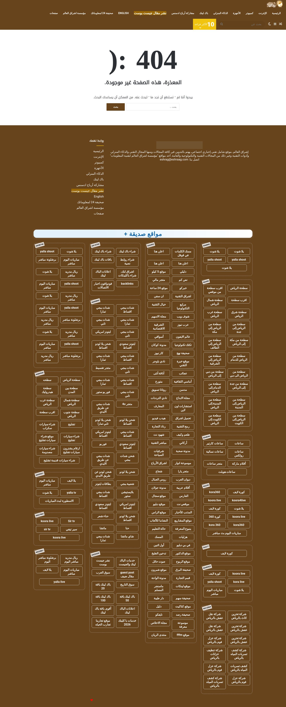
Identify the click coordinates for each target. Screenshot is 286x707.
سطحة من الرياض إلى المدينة (239, 403)
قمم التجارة (183, 578)
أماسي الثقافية (183, 381)
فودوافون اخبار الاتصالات (103, 285)
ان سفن (159, 296)
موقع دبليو (158, 504)
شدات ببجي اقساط (127, 309)
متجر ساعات (214, 463)
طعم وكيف (183, 434)
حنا (127, 528)
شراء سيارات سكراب (47, 426)
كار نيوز (158, 353)
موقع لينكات (183, 586)
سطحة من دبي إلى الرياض (215, 373)
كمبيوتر (249, 13)
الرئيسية (276, 13)
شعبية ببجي (127, 484)
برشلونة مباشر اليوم (47, 559)
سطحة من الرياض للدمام (239, 357)
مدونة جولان (158, 487)
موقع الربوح (183, 561)
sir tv (47, 529)
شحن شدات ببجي (127, 458)
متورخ (159, 381)
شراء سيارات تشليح (71, 438)
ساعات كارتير (214, 443)
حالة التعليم (159, 528)
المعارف (159, 406)
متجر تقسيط (103, 368)
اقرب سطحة (239, 300)
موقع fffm (183, 635)
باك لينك (203, 13)
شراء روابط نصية (127, 261)
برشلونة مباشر (47, 259)
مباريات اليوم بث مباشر (226, 533)
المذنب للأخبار (183, 512)
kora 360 (214, 525)
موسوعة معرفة (183, 624)
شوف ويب (183, 316)
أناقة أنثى (158, 373)
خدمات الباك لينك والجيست (127, 562)
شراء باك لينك (127, 251)
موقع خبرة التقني (183, 363)
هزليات (183, 537)
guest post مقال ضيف (127, 574)
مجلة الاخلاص (159, 623)
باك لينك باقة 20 (103, 586)
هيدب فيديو (158, 418)
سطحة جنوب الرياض (71, 414)
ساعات (239, 443)
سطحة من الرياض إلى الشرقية (214, 359)
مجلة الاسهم (158, 316)
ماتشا (103, 528)
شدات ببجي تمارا (103, 309)
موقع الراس (159, 512)
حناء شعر (103, 516)
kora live (238, 582)
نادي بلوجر (158, 361)
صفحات (54, 13)
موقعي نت (183, 504)
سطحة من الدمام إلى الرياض (214, 387)
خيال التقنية (159, 304)
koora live (214, 500)
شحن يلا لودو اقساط (103, 345)
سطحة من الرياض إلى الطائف (214, 343)
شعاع (159, 471)
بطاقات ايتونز (103, 484)
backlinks (127, 283)
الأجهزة (237, 13)
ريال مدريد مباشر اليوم (71, 559)
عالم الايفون (183, 336)
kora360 (214, 492)
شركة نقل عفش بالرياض (214, 616)
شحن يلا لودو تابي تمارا (103, 421)
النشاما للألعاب (159, 520)
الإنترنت (262, 13)
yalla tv (71, 492)
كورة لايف (239, 492)
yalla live (59, 582)
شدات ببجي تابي (103, 321)
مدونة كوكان (158, 345)
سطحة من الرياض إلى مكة (214, 328)
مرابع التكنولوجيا (183, 306)
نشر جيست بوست (103, 562)
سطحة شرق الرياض (238, 314)
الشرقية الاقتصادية (159, 326)
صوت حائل (158, 561)
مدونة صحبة (183, 451)
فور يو (103, 444)
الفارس (183, 496)
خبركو (183, 288)
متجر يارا (183, 471)
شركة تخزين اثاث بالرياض (238, 616)
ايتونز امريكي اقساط (103, 433)
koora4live (239, 500)
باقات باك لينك (103, 259)
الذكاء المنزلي (220, 13)
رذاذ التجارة (159, 426)
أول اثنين (159, 545)
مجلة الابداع (183, 398)
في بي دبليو (183, 545)
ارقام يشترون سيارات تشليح (71, 450)
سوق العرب (103, 572)
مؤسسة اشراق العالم (74, 13)
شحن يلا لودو (127, 472)
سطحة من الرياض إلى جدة (239, 328)
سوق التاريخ (127, 584)
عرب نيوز (183, 324)
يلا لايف (71, 480)
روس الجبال (158, 479)
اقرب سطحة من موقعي (214, 290)
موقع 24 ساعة (159, 288)
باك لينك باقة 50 (127, 598)
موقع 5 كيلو (159, 271)
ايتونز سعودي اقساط (127, 345)
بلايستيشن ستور (127, 494)
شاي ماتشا (127, 536)
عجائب (183, 373)
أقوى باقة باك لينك (103, 610)
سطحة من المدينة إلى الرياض (214, 403)
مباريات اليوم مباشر (215, 592)
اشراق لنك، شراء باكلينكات (127, 273)
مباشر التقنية (159, 443)
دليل (158, 606)
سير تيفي (71, 529)
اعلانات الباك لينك (103, 273)
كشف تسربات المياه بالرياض (239, 668)
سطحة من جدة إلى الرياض (239, 385)
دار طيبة (159, 598)
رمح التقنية (183, 426)
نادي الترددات (159, 398)
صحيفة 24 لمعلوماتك (102, 13)
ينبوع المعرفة (183, 528)
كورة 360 (215, 516)
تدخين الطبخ (159, 553)
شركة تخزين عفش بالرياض (238, 628)
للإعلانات (85, 700)
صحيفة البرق (183, 570)
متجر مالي (158, 280)
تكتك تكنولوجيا (183, 345)
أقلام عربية (183, 487)
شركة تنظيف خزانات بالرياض (215, 654)
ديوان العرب (183, 479)
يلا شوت (239, 251)
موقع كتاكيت (183, 606)
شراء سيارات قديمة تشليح (59, 460)
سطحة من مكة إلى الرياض (239, 342)
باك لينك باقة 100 (103, 598)
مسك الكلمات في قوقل (183, 253)
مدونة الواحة (158, 578)
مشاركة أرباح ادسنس (182, 13)
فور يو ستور (103, 392)
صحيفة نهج (183, 353)
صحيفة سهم (183, 598)
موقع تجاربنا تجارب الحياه (103, 622)
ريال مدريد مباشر (71, 273)
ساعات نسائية (214, 451)
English (123, 13)
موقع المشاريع (183, 520)
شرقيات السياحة (159, 453)
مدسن (183, 390)
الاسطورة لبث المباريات (59, 501)
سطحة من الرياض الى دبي (239, 373)
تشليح (71, 424)
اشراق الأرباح (159, 463)
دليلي (183, 271)
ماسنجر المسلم (158, 588)
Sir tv (71, 521)
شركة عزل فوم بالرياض (214, 640)
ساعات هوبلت (226, 472)
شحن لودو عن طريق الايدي (102, 473)
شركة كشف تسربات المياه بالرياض (239, 654)
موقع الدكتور (183, 553)
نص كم (183, 280)
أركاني (183, 443)
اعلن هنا (159, 251)
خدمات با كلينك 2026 (127, 622)
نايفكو (158, 614)
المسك (159, 537)
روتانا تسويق (158, 390)
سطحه (47, 380)
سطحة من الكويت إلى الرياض (214, 419)
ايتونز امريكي (103, 332)
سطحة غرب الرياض (214, 314)
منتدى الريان (158, 635)
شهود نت (158, 434)
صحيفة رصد (183, 614)
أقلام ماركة (239, 463)
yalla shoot (239, 259)
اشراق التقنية (183, 296)
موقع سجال (159, 496)
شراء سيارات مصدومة (47, 450)
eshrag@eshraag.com (174, 159)
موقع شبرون (159, 570)
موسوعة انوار (183, 463)
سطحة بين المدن (71, 390)
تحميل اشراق (183, 418)
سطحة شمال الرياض (215, 302)
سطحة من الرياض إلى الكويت (239, 419)
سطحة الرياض (239, 288)
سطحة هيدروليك (47, 390)
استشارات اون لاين (183, 408)
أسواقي (158, 336)
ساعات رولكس (239, 453)
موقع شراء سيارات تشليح (47, 438)
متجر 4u (127, 404)
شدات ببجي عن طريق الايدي (103, 407)
